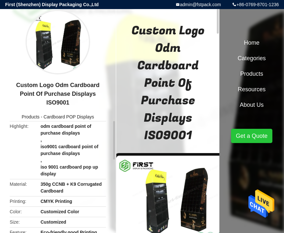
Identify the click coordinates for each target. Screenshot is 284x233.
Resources (252, 89)
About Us (252, 105)
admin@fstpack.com (200, 4)
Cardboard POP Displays (69, 116)
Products (30, 116)
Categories (251, 58)
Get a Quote (252, 136)
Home (251, 42)
